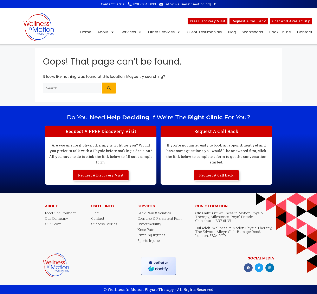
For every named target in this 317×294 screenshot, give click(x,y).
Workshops (252, 32)
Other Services (164, 32)
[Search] (109, 88)
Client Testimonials (204, 32)
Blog (232, 32)
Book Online (280, 32)
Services (131, 32)
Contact (304, 32)
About (105, 32)
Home (85, 32)
